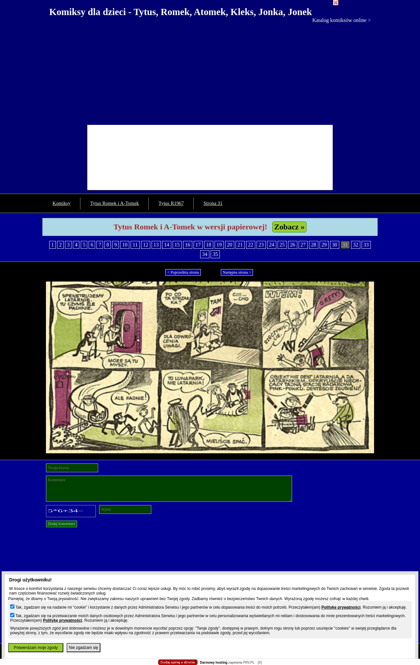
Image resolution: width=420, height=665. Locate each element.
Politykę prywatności (340, 607)
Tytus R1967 (171, 203)
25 (282, 244)
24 (271, 244)
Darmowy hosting (213, 662)
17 (198, 244)
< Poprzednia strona (183, 272)
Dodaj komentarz (61, 523)
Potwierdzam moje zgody (36, 647)
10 (124, 244)
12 (145, 244)
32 (355, 244)
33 (366, 244)
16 (187, 244)
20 (229, 244)
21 (240, 244)
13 (156, 244)
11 (135, 244)
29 (324, 244)
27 (303, 244)
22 (250, 244)
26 (292, 244)
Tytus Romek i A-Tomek (114, 203)
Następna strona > (237, 272)
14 (166, 244)
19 (219, 244)
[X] (260, 662)
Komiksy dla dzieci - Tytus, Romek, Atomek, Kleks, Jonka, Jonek (180, 12)
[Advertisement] (210, 72)
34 (204, 254)
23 (261, 244)
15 (177, 244)
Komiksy (61, 203)
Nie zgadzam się (83, 647)
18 (208, 244)
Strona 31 (212, 203)
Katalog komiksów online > (341, 20)
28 (313, 244)
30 (334, 244)
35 (215, 254)
